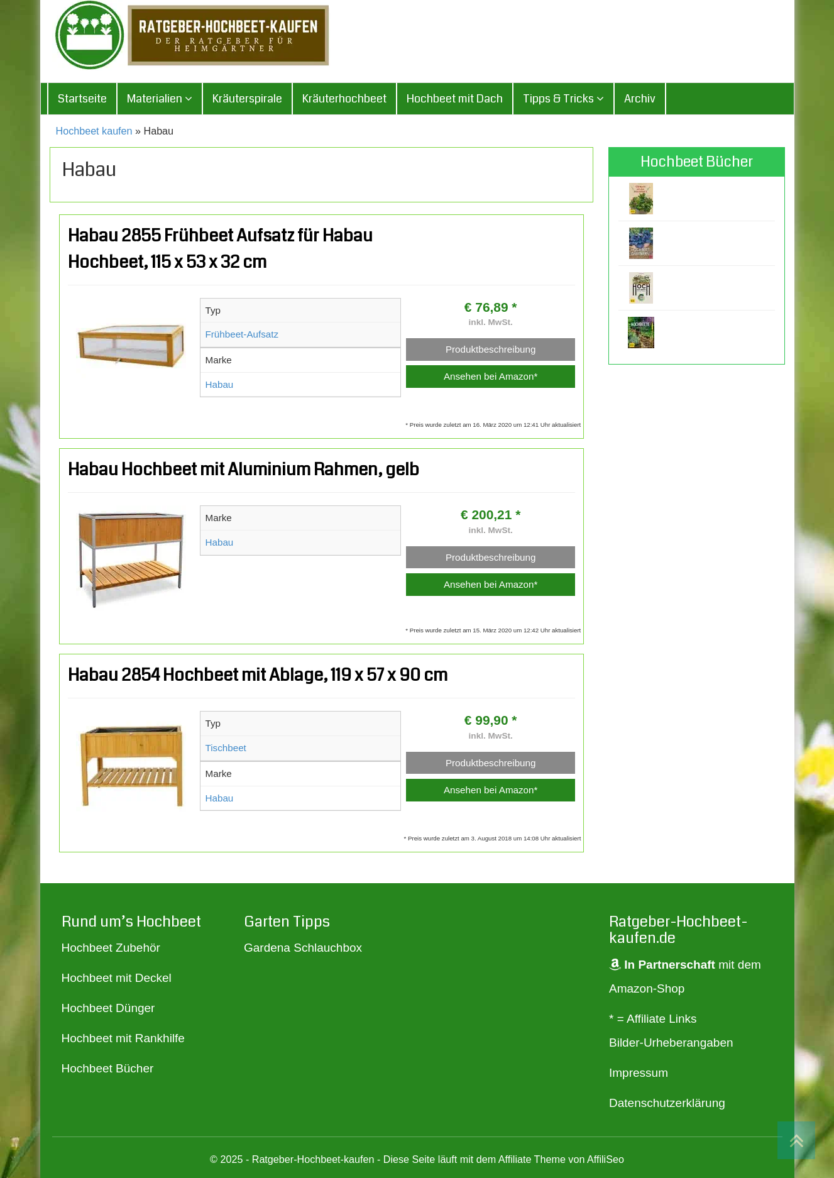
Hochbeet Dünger (108, 1009)
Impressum (638, 1074)
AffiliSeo (605, 1160)
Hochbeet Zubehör (111, 949)
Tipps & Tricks (563, 100)
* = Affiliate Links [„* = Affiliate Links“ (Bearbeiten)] (653, 1020)
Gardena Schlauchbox (303, 949)
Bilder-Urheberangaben (671, 1043)
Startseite (82, 100)
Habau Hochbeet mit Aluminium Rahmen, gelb (243, 471)
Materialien (159, 100)
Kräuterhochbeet (344, 100)
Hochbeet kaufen (94, 132)
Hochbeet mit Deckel (117, 979)
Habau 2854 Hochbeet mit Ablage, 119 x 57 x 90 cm (257, 677)
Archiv (640, 100)
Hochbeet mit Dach (455, 100)
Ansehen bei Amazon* (490, 378)
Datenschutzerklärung (667, 1104)
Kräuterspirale (247, 100)
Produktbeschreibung (491, 350)
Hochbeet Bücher (108, 1070)
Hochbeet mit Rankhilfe (123, 1040)
